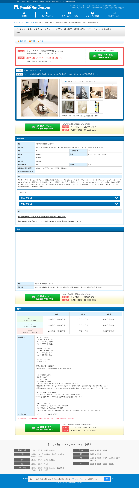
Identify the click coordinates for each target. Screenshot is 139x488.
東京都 (33, 454)
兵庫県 (99, 458)
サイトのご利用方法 (69, 16)
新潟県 (105, 450)
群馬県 (40, 456)
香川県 (92, 464)
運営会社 (26, 478)
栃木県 (33, 456)
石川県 (99, 454)
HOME (24, 16)
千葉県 (54, 454)
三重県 (52, 460)
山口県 (40, 464)
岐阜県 (46, 460)
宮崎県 (40, 468)
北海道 (33, 450)
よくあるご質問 (92, 16)
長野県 (99, 450)
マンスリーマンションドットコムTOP (25, 22)
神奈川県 (40, 454)
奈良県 (111, 458)
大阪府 (92, 458)
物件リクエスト (114, 16)
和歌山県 (93, 460)
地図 (33, 41)
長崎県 (33, 470)
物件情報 (23, 41)
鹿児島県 (59, 468)
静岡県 (40, 460)
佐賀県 (40, 470)
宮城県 (46, 450)
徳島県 (111, 464)
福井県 (92, 454)
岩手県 (40, 450)
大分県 (52, 468)
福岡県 (33, 468)
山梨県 (92, 450)
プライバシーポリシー (78, 479)
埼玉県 (47, 454)
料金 (41, 41)
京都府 (105, 458)
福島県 (52, 450)
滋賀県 (118, 458)
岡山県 (46, 464)
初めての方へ (47, 16)
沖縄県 (46, 470)
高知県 (105, 464)
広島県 (33, 464)
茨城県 (60, 454)
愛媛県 (99, 464)
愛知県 (33, 460)
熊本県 (46, 468)
